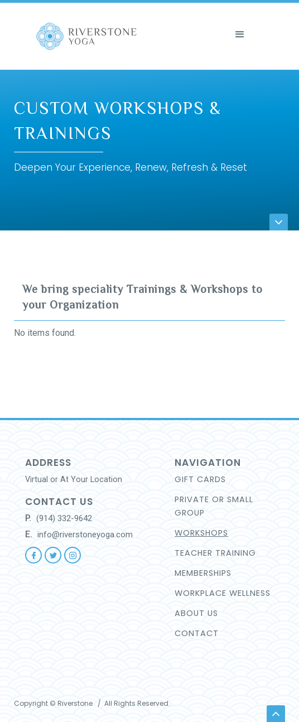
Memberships (203, 573)
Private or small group (214, 506)
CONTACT (197, 633)
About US (196, 613)
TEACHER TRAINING (215, 553)
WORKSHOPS (201, 532)
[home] (118, 36)
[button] (261, 20)
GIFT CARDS (200, 479)
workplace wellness (223, 593)
